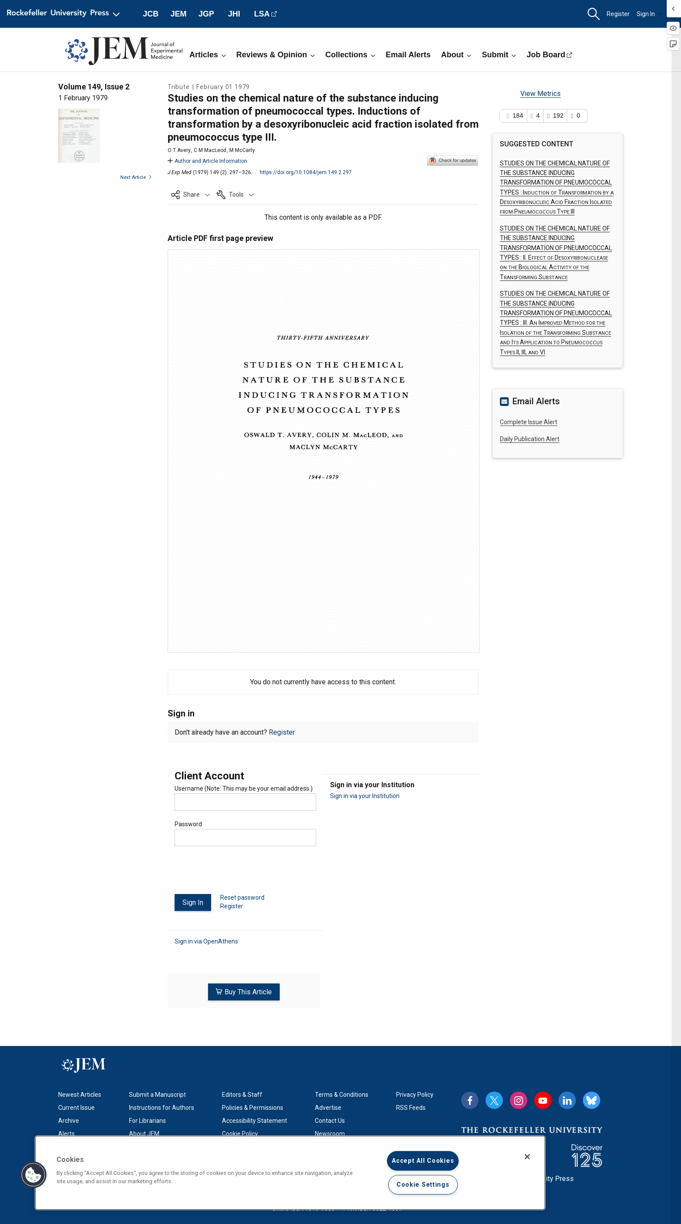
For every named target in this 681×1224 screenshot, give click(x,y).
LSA (262, 14)
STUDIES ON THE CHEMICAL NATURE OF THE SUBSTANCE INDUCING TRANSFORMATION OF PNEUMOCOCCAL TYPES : (556, 322)
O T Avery (179, 150)
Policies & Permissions (252, 1106)
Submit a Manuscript (157, 1093)
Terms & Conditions (341, 1093)
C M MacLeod (210, 150)
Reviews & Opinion (275, 55)
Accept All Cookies (423, 1161)
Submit (499, 55)
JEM (178, 14)
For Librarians (147, 1119)
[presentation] (241, 874)
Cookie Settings (423, 1184)
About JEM (144, 1132)
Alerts (66, 1132)
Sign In (650, 14)
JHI (234, 14)
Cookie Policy (240, 1132)
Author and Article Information (207, 161)
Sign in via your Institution (365, 795)
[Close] (527, 1156)
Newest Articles (79, 1093)
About (456, 55)
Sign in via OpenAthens (206, 940)
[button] (594, 14)
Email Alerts (408, 55)
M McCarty (242, 150)
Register (618, 14)
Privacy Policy (414, 1093)
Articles (207, 55)
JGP (206, 14)
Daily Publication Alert (529, 438)
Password (188, 824)
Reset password (242, 897)
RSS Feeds (411, 1106)
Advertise (328, 1106)
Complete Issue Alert (528, 422)
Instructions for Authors (161, 1106)
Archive (68, 1119)
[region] (290, 1172)
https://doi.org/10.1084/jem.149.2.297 (306, 172)
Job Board (545, 55)
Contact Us (330, 1119)
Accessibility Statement (254, 1119)
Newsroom (330, 1132)
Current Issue (76, 1106)
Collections (350, 55)
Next (136, 177)
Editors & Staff (242, 1093)
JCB (151, 14)
